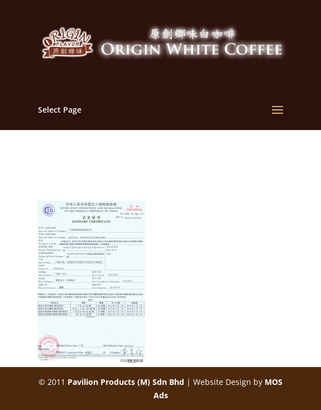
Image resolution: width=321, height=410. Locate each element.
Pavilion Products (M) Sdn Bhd (126, 382)
